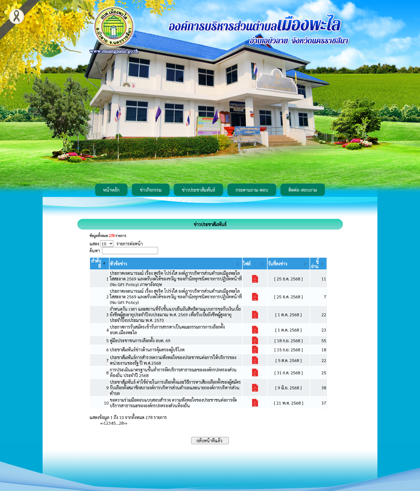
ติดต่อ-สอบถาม (302, 190)
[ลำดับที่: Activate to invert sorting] (99, 263)
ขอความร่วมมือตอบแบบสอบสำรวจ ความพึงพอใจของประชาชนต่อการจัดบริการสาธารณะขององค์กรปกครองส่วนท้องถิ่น (173, 402)
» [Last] (126, 423)
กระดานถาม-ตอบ (251, 190)
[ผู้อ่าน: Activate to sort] (318, 263)
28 (121, 423)
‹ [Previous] (103, 423)
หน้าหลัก (111, 190)
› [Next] (124, 423)
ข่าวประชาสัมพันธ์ (198, 190)
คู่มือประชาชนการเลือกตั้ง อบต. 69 (140, 340)
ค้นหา (94, 250)
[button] (118, 264)
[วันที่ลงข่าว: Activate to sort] (289, 263)
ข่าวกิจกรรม (151, 190)
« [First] (101, 423)
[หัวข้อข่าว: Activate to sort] (176, 263)
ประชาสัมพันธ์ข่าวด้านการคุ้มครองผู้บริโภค (147, 349)
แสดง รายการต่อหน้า (116, 243)
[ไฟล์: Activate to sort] (255, 263)
